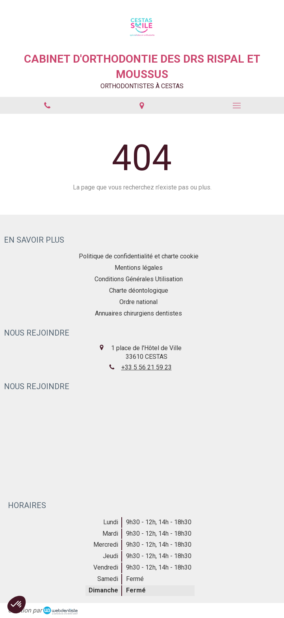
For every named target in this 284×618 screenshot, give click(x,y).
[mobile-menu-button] (236, 105)
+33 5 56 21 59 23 (146, 367)
